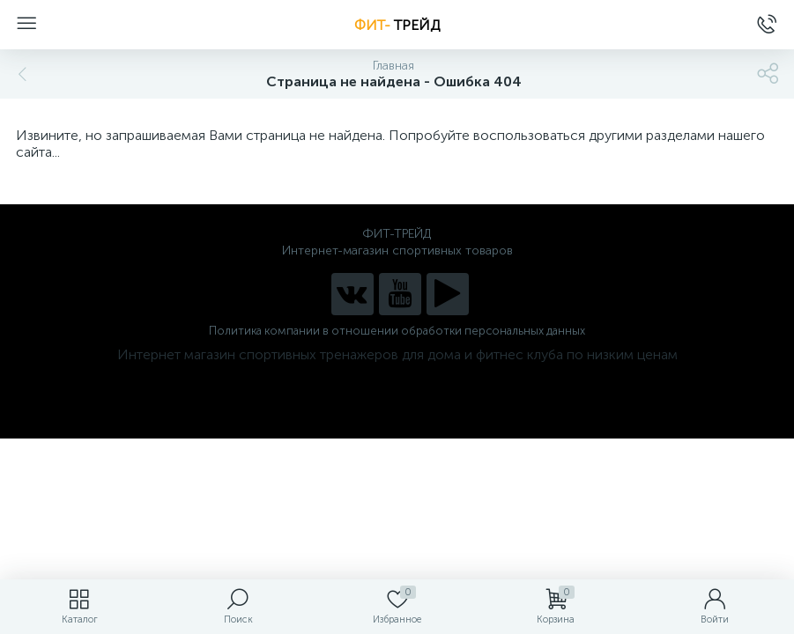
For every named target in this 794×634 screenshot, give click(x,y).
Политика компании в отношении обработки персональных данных (397, 330)
